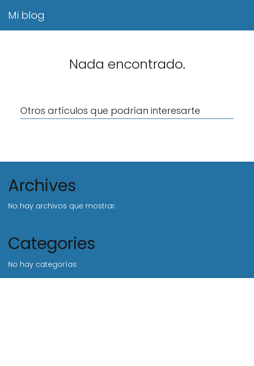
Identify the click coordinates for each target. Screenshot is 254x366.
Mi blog (26, 15)
